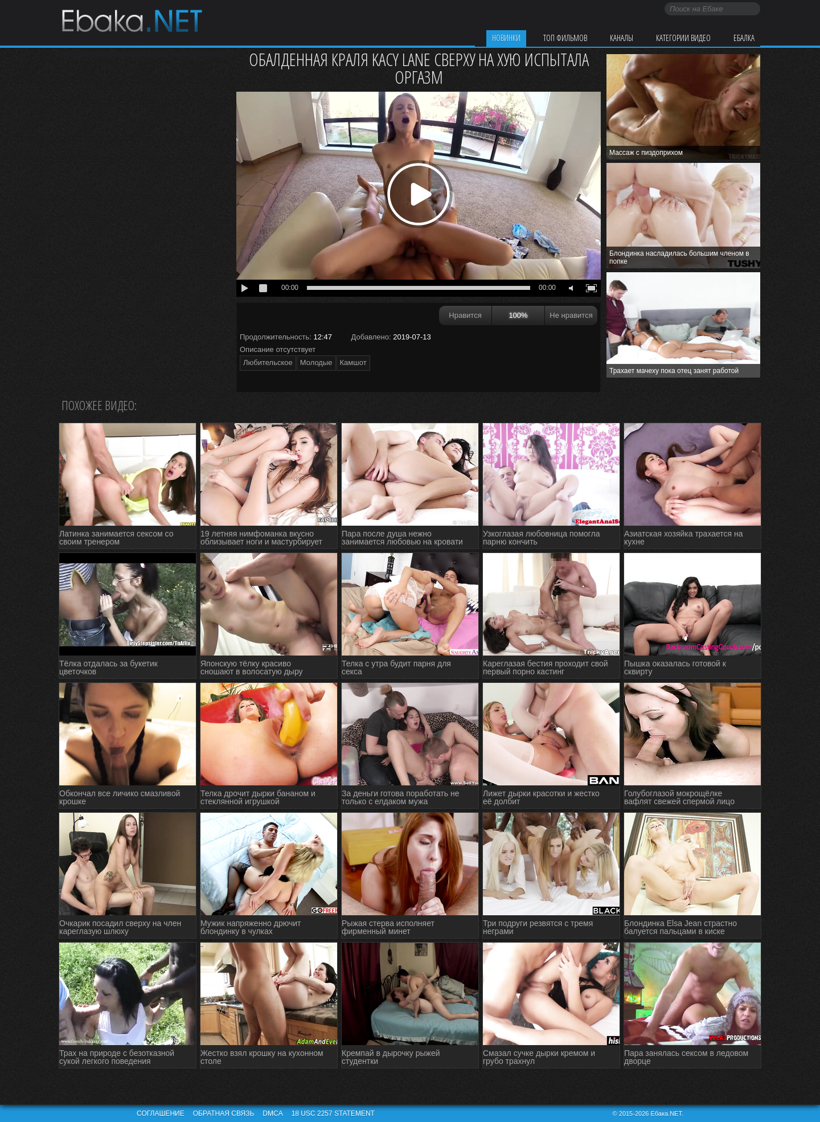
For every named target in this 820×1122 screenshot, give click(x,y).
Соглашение (160, 1113)
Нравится (465, 315)
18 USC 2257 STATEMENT (333, 1113)
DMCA (272, 1113)
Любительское (268, 362)
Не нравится (571, 315)
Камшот (353, 362)
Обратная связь (224, 1113)
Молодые (316, 362)
